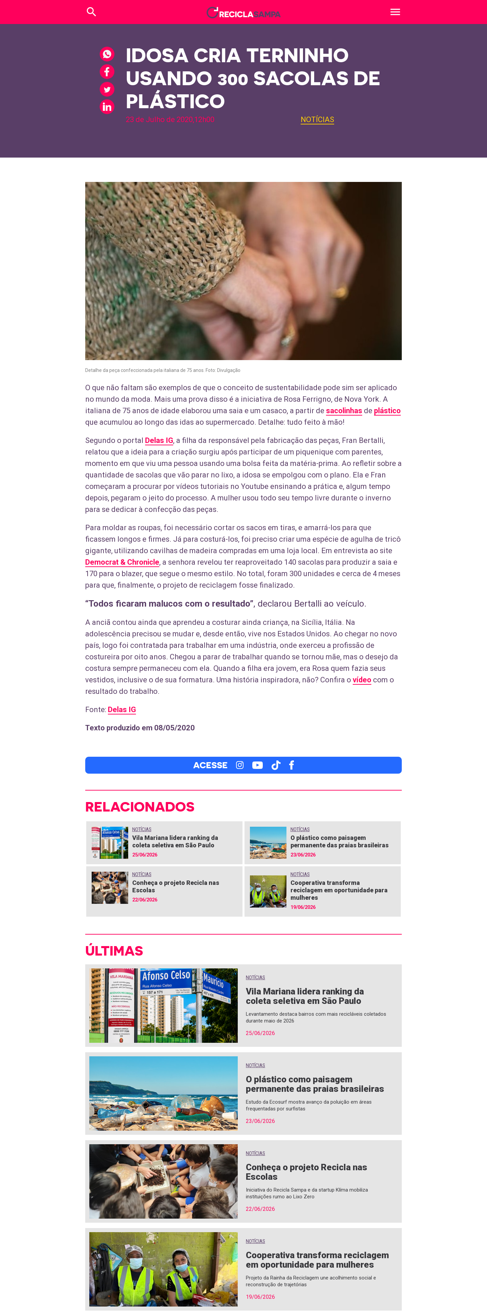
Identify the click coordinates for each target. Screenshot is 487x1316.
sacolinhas (344, 410)
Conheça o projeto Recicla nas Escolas (306, 1172)
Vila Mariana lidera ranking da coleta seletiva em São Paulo (175, 841)
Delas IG (159, 440)
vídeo (362, 680)
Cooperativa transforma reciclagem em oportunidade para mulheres (339, 890)
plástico (387, 410)
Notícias (317, 119)
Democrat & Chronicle (122, 562)
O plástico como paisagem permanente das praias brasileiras (340, 841)
